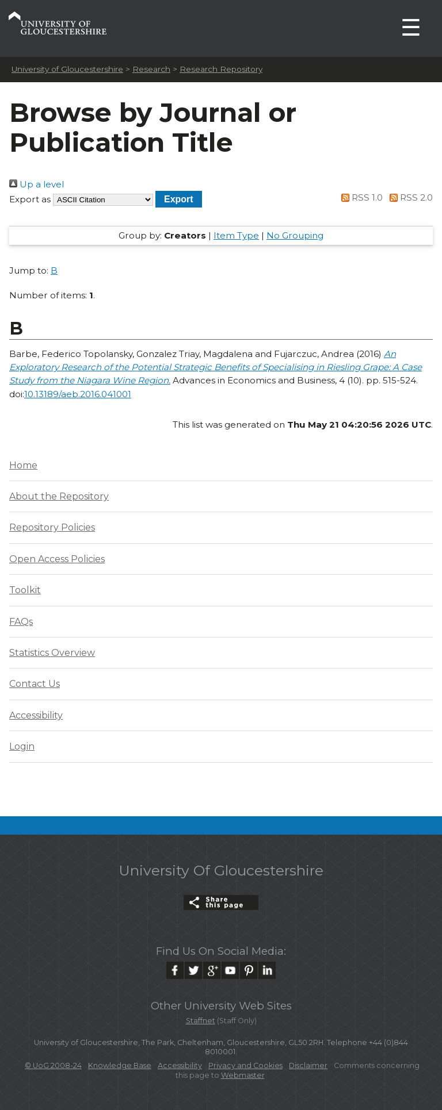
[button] (178, 199)
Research (151, 69)
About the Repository (59, 496)
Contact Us (34, 683)
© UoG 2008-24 (53, 1065)
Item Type (236, 235)
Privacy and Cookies (245, 1065)
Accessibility (36, 715)
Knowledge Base (119, 1065)
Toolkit (25, 590)
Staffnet (200, 1020)
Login (22, 746)
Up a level (36, 184)
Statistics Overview (52, 652)
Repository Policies (52, 527)
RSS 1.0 (360, 197)
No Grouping (294, 235)
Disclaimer (308, 1065)
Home (23, 465)
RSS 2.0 (409, 197)
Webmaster (243, 1075)
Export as (30, 199)
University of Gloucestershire (67, 69)
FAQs (21, 621)
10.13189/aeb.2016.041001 (77, 394)
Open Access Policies (57, 559)
